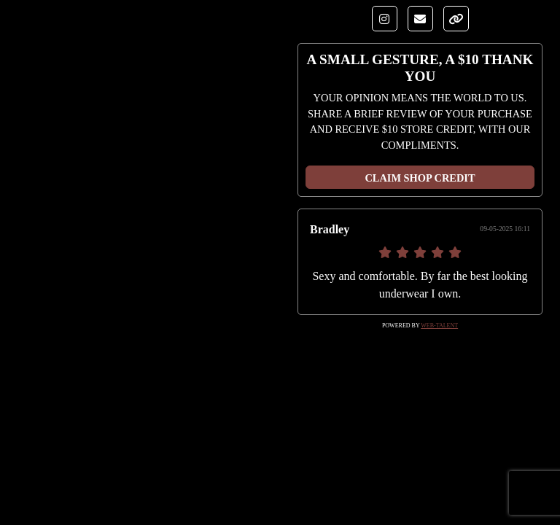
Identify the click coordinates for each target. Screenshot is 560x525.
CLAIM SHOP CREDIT (420, 178)
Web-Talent (439, 325)
